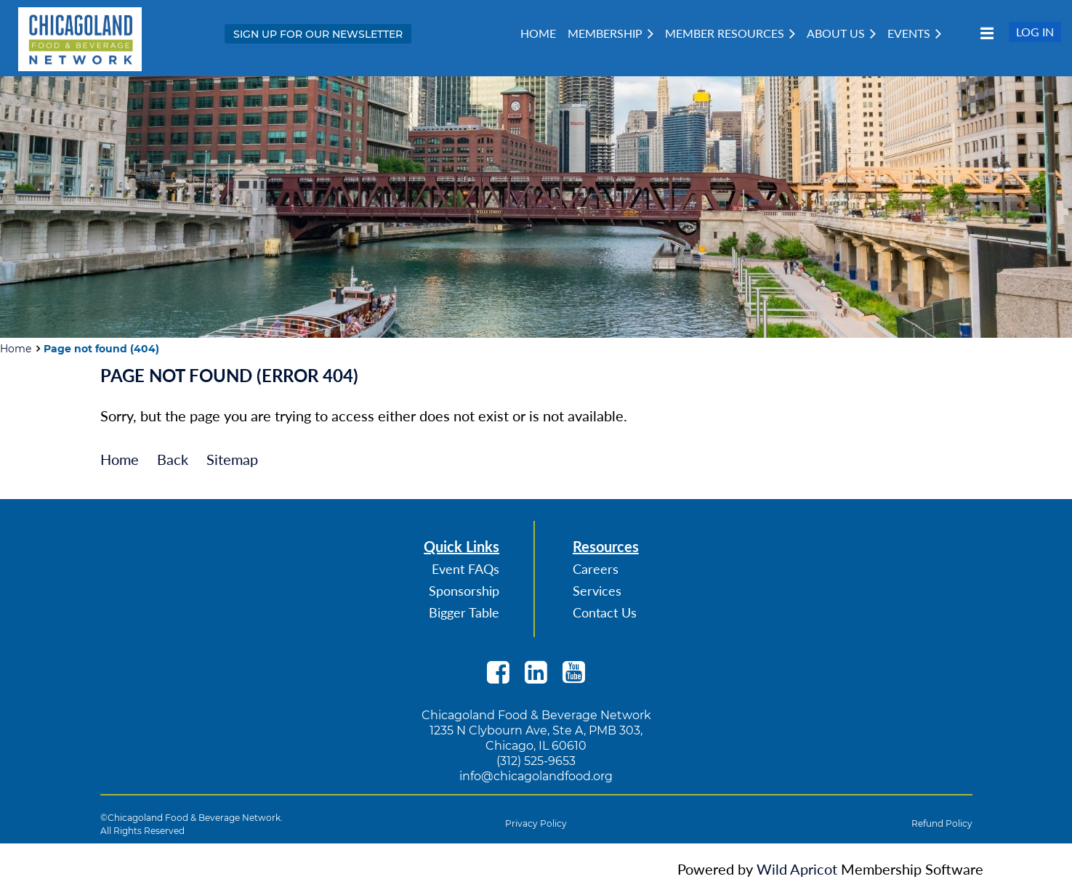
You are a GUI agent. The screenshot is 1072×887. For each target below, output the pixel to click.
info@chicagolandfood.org (536, 776)
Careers (595, 569)
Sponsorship (464, 591)
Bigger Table (464, 612)
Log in (1035, 32)
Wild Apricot (797, 869)
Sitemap (232, 459)
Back (172, 459)
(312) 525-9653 (536, 761)
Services (597, 591)
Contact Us (605, 612)
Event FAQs (465, 569)
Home (15, 348)
